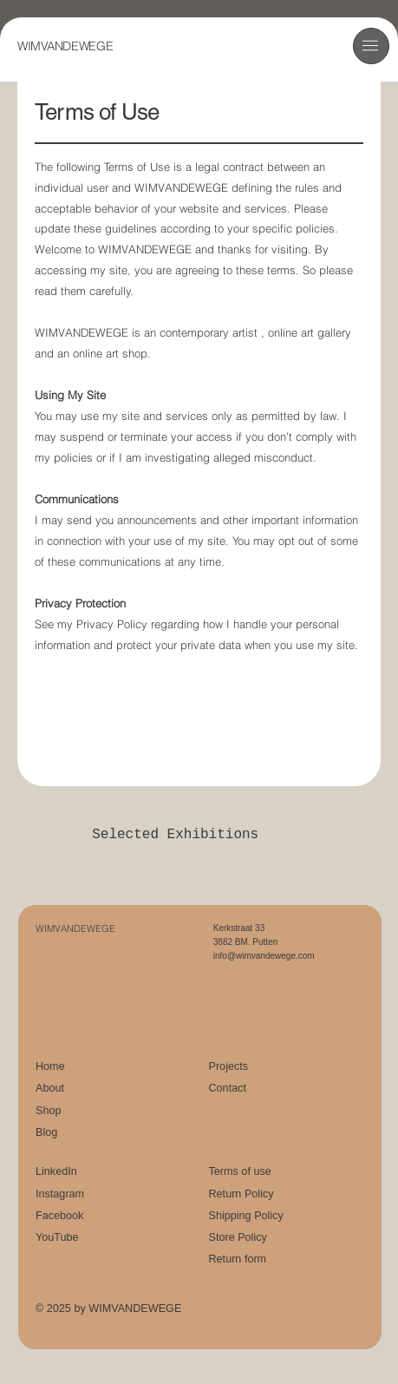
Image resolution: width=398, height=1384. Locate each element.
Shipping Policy (245, 1216)
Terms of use (239, 1171)
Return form (237, 1259)
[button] (370, 45)
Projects (228, 1066)
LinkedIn (56, 1171)
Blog (46, 1132)
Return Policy (240, 1194)
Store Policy (237, 1237)
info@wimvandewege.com (264, 956)
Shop (49, 1111)
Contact (227, 1088)
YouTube (57, 1237)
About (50, 1088)
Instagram (60, 1194)
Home (50, 1066)
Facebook (59, 1216)
